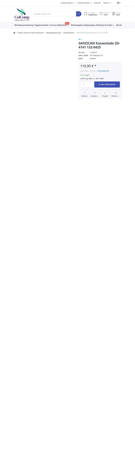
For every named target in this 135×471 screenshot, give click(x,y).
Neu (67, 23)
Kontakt (97, 3)
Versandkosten (103, 71)
